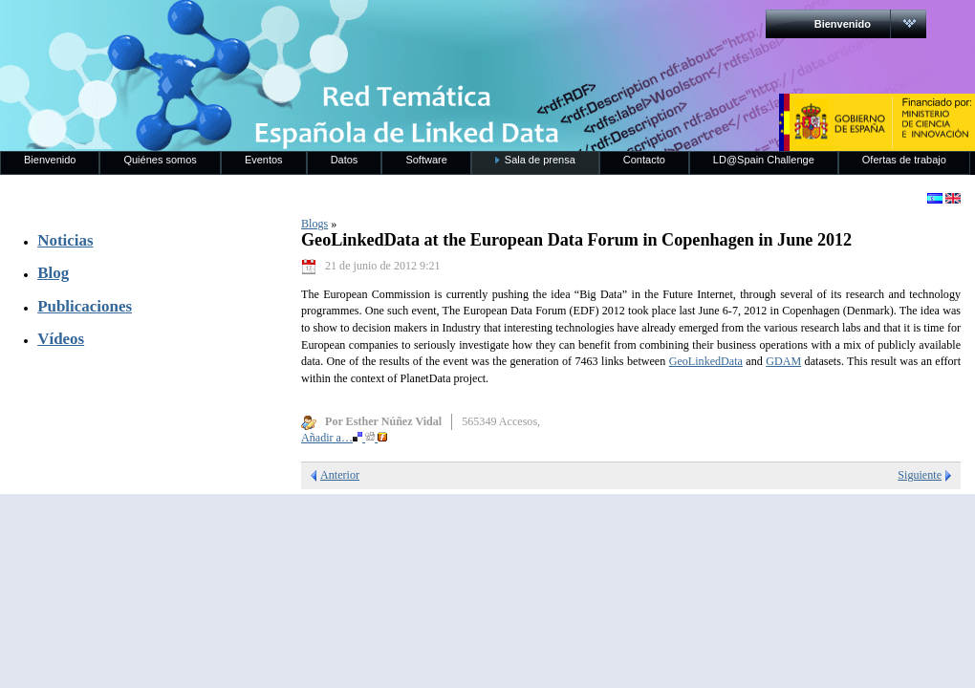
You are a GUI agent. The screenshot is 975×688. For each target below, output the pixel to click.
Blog (53, 273)
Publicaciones (84, 306)
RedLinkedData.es (200, 28)
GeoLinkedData (706, 361)
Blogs (314, 223)
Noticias (65, 240)
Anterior (339, 475)
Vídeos (60, 339)
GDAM (783, 361)
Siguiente (920, 475)
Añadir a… (344, 437)
